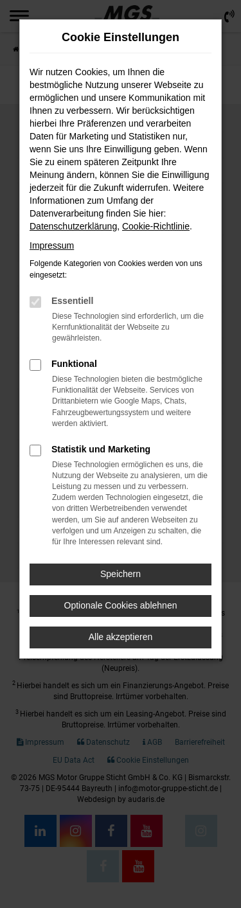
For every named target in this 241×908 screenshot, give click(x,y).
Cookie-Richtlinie (156, 226)
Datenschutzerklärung (73, 226)
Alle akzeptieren (121, 637)
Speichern (120, 574)
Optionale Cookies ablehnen (120, 605)
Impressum (52, 245)
